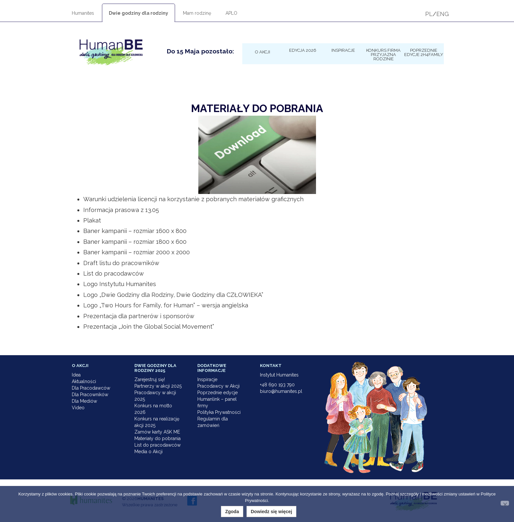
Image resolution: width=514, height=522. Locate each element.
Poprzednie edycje (217, 392)
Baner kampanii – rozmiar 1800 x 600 (135, 241)
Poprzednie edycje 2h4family (423, 52)
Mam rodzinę (197, 13)
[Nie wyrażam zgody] (505, 503)
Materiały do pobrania (157, 438)
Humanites (83, 13)
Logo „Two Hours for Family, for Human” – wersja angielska (165, 305)
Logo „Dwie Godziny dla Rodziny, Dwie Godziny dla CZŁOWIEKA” (173, 294)
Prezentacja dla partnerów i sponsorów (138, 316)
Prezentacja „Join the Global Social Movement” (148, 326)
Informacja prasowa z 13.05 (121, 209)
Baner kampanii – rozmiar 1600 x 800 (135, 230)
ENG (442, 13)
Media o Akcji (148, 451)
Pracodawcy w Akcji (218, 386)
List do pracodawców (113, 273)
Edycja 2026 (302, 50)
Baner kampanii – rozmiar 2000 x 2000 (136, 252)
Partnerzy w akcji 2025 (158, 386)
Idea (76, 374)
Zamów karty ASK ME (157, 432)
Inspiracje (343, 50)
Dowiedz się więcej (271, 511)
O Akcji (262, 51)
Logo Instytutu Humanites (119, 283)
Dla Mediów (84, 401)
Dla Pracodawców (91, 388)
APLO (231, 13)
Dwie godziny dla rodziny (138, 13)
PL (429, 13)
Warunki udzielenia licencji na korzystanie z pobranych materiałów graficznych (193, 199)
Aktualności (84, 381)
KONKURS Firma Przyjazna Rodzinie (383, 54)
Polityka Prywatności (219, 412)
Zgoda (232, 511)
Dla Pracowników (90, 394)
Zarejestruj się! (149, 379)
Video (78, 407)
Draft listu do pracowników (121, 263)
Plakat (92, 220)
